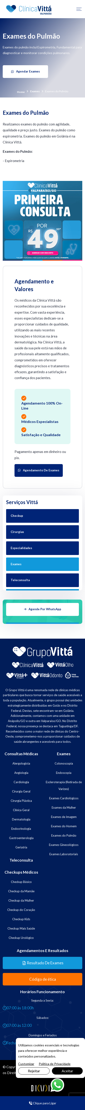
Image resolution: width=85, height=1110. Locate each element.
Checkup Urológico (21, 936)
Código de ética (42, 978)
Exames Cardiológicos (63, 797)
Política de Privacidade (54, 1064)
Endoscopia (63, 771)
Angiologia (21, 771)
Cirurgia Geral (21, 790)
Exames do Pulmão (63, 834)
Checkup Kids (21, 918)
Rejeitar (34, 1071)
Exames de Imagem (64, 815)
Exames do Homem (64, 825)
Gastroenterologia (21, 836)
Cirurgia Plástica (21, 799)
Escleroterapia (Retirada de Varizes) (64, 784)
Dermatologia (21, 818)
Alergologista (21, 762)
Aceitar (67, 1071)
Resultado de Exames (43, 961)
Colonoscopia (64, 762)
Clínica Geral (21, 808)
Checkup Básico (21, 880)
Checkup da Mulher (21, 899)
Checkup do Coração (21, 908)
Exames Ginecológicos (63, 843)
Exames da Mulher (64, 806)
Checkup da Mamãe (21, 890)
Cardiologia (21, 780)
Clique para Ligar (42, 1103)
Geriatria (21, 846)
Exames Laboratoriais (63, 853)
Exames (35, 91)
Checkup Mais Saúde (21, 927)
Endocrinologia (21, 827)
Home (21, 91)
